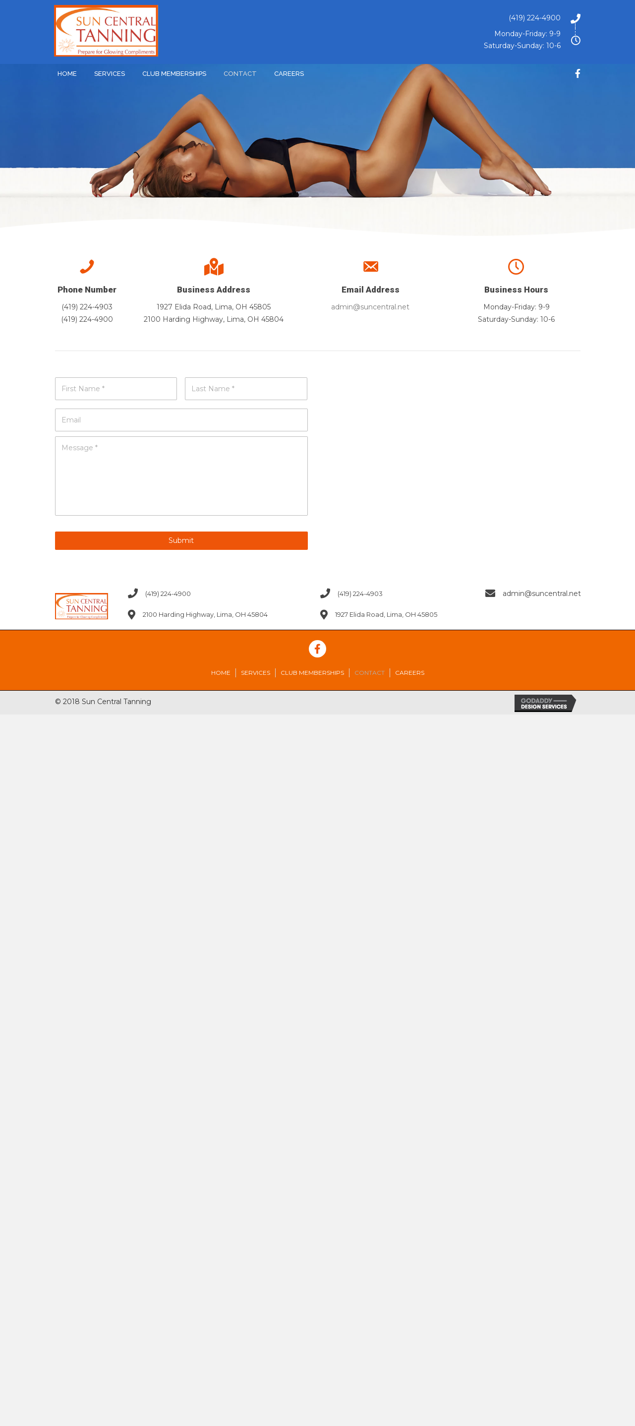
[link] (67, 72)
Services (255, 672)
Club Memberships (312, 672)
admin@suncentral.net (370, 306)
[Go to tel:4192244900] (413, 18)
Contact (369, 672)
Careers (409, 672)
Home (221, 672)
